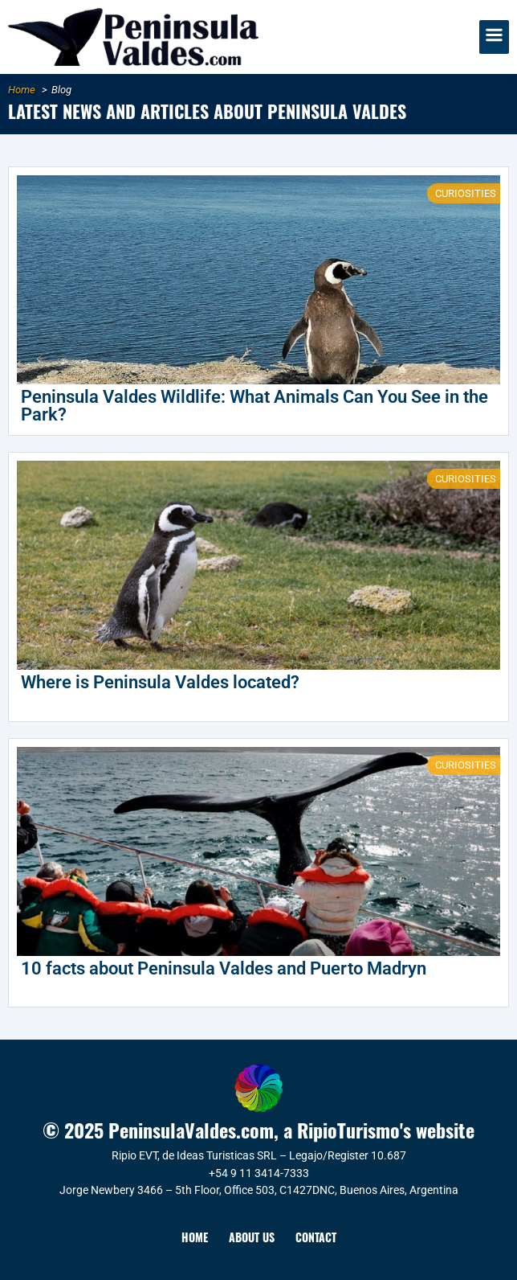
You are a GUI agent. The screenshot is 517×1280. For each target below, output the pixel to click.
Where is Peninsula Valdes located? (160, 682)
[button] (494, 37)
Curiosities (465, 193)
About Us (252, 1237)
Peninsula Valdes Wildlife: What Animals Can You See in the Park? (254, 406)
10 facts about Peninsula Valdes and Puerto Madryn (223, 968)
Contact (315, 1237)
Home (194, 1237)
